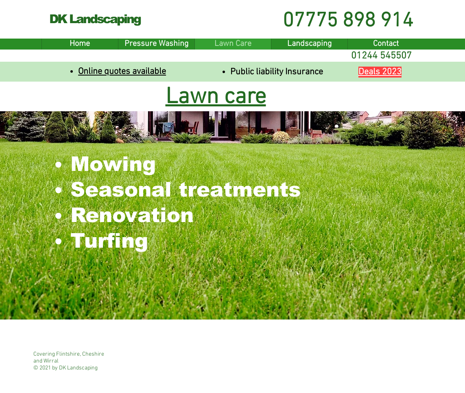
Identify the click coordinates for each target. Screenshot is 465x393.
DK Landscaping (94, 19)
